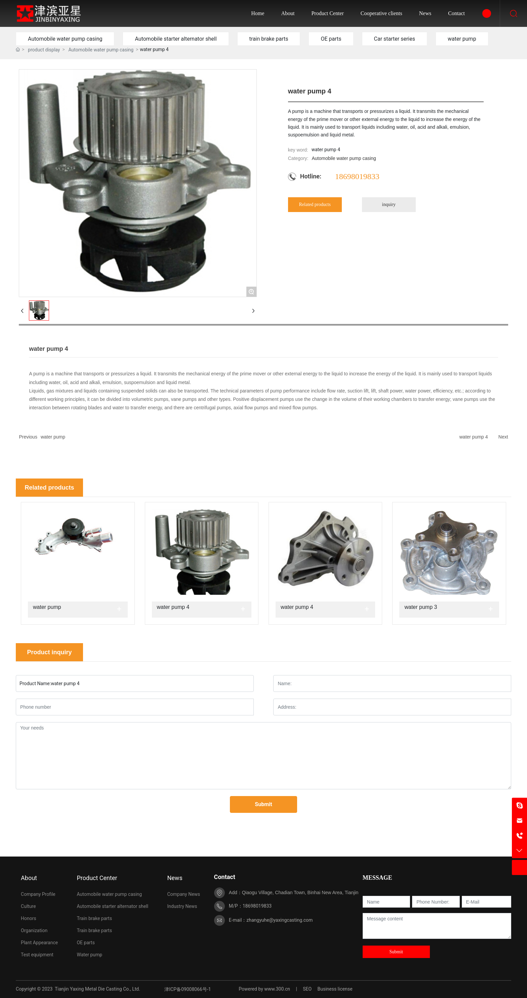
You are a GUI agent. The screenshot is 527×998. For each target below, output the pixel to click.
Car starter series (394, 39)
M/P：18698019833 (250, 906)
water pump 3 (420, 607)
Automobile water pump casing (65, 39)
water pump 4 (473, 437)
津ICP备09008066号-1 (187, 989)
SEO (307, 989)
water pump (462, 39)
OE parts (331, 39)
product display (44, 49)
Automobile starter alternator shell (175, 39)
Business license (334, 989)
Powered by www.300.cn (264, 989)
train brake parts (268, 39)
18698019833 (357, 176)
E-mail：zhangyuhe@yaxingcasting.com (271, 920)
